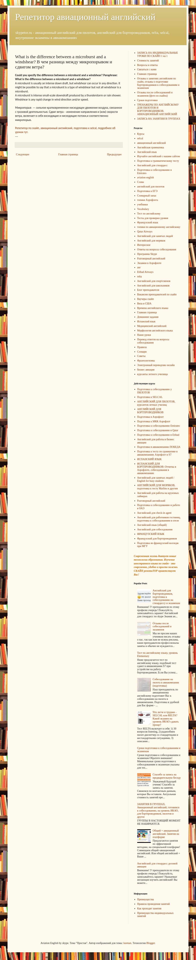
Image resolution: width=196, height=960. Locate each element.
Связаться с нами (146, 69)
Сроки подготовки (147, 100)
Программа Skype (147, 254)
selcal (140, 138)
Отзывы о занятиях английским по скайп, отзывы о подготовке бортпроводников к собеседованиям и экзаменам (158, 83)
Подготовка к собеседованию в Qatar (157, 430)
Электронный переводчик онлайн (156, 365)
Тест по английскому (149, 213)
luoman (127, 943)
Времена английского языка (152, 308)
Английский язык (147, 152)
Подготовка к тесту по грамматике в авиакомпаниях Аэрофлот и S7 (157, 453)
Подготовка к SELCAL (150, 397)
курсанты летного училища (152, 374)
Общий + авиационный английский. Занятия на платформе (166, 834)
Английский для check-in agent (154, 512)
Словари (142, 351)
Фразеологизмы (146, 360)
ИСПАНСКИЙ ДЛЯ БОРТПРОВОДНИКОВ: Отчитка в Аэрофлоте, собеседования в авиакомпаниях (156, 468)
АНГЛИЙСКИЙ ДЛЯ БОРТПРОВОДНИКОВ (150, 411)
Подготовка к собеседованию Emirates (158, 425)
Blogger (150, 943)
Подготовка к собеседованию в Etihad (158, 434)
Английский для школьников (153, 285)
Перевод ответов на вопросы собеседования (153, 341)
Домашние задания (147, 317)
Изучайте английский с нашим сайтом (158, 156)
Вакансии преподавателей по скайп (157, 294)
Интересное (144, 245)
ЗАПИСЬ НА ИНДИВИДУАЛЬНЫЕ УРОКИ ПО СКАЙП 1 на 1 (157, 54)
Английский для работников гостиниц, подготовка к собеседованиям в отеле (159, 519)
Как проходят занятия (149, 908)
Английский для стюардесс (152, 165)
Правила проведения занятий (153, 904)
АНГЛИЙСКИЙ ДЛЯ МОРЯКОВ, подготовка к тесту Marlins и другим (157, 487)
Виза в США (144, 303)
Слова (140, 182)
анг (139, 267)
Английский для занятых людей (155, 236)
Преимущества (145, 899)
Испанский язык (146, 321)
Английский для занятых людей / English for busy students (155, 479)
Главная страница (68, 154)
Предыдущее (114, 154)
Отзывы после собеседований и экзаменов (162, 626)
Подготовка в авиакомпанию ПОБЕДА (158, 447)
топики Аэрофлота (147, 200)
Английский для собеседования (154, 529)
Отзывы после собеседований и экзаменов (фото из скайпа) (155, 94)
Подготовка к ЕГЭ (147, 191)
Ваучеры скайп (145, 299)
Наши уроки (144, 334)
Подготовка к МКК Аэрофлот (153, 421)
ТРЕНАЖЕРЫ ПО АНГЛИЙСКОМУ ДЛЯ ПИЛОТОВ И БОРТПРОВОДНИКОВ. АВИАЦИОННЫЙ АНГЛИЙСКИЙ (158, 109)
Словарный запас (146, 195)
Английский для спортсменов (153, 281)
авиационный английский (151, 143)
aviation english (145, 177)
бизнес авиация (146, 369)
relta (139, 276)
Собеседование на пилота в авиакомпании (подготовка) (166, 682)
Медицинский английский (152, 326)
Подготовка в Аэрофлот (150, 416)
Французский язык (147, 222)
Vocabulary (143, 209)
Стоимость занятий (148, 60)
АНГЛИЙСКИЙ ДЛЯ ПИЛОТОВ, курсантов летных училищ (156, 403)
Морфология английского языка (155, 330)
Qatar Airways (144, 231)
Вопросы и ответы (147, 65)
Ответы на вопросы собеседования (156, 249)
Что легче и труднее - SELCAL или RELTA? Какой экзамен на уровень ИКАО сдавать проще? (166, 718)
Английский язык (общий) (152, 525)
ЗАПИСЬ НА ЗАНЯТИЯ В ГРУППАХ (158, 118)
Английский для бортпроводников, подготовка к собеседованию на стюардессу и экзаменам (166, 597)
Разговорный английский (151, 258)
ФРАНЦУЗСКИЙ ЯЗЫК (150, 534)
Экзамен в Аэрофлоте (149, 263)
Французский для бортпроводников (157, 538)
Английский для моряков (151, 240)
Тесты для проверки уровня (152, 218)
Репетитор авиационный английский (85, 17)
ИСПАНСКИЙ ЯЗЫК (149, 459)
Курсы (140, 133)
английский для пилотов (151, 186)
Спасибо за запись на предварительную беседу (167, 776)
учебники (142, 204)
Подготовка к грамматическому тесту (158, 160)
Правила (142, 347)
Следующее (22, 154)
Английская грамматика (150, 147)
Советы (141, 356)
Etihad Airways (145, 272)
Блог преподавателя (148, 290)
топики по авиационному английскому (158, 227)
